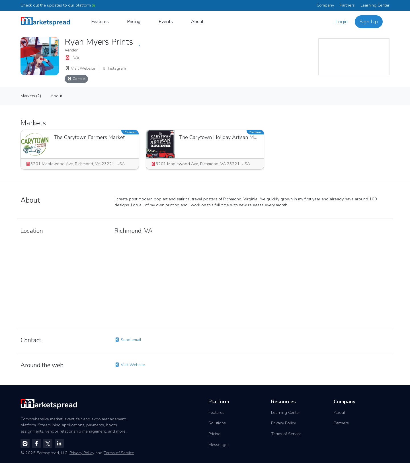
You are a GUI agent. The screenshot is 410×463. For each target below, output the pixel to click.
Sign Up (369, 21)
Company (325, 5)
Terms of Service (286, 434)
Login (341, 21)
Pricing (133, 21)
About (197, 21)
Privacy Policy (283, 423)
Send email (127, 339)
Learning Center (375, 5)
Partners (347, 5)
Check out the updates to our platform (57, 5)
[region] (354, 57)
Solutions (217, 423)
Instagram (114, 68)
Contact (76, 78)
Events (166, 21)
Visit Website (80, 68)
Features (100, 21)
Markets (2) (30, 96)
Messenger (218, 444)
